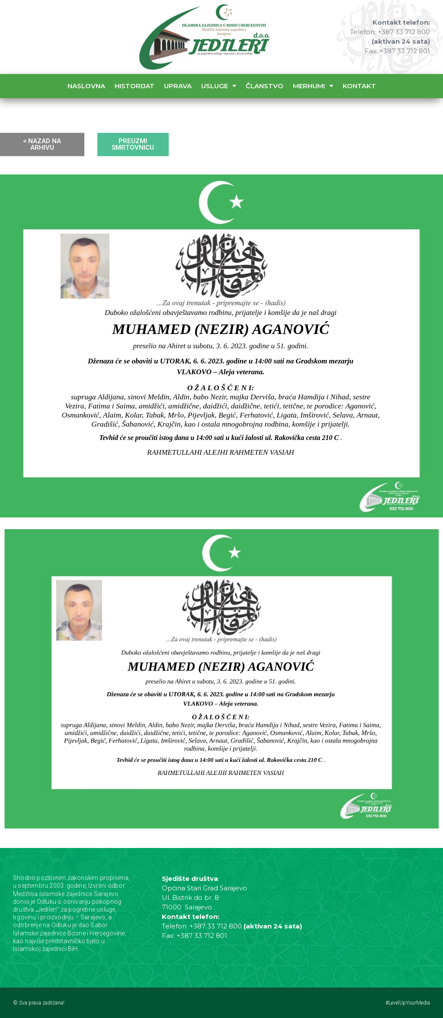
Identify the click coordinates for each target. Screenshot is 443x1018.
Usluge (218, 85)
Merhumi (313, 85)
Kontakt (359, 86)
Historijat (134, 86)
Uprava (178, 86)
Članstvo (264, 86)
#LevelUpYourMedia (407, 1003)
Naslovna (86, 86)
